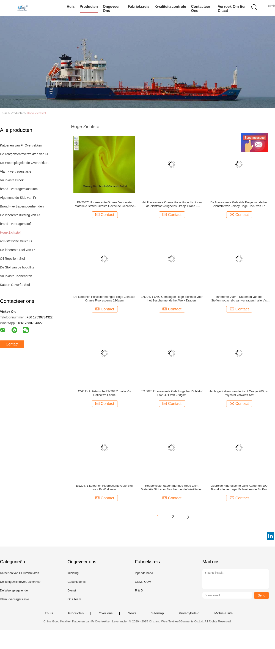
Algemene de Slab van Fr (18, 197)
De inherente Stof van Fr (17, 250)
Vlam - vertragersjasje (15, 171)
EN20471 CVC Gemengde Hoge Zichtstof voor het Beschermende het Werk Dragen (172, 298)
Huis (71, 6)
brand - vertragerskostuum (19, 189)
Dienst (71, 590)
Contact (12, 344)
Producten (89, 6)
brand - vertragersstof (15, 224)
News (132, 613)
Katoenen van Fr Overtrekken (21, 145)
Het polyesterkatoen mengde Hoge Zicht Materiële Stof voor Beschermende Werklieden (172, 487)
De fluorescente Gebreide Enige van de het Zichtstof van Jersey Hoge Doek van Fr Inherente (238, 204)
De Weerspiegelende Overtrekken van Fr (26, 163)
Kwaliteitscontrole (170, 6)
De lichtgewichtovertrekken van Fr (24, 154)
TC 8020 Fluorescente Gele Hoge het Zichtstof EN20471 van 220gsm (172, 393)
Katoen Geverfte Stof (15, 285)
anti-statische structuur (16, 241)
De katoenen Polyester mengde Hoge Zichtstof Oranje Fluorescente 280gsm (104, 298)
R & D (139, 590)
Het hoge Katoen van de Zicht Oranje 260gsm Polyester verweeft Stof (239, 393)
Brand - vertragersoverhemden (22, 206)
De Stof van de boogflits (17, 267)
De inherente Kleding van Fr (20, 215)
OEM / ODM (143, 581)
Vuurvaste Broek (12, 180)
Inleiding (72, 573)
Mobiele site (223, 613)
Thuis (49, 613)
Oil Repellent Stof (12, 258)
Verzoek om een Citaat (232, 9)
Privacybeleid (189, 613)
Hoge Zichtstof (36, 113)
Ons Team (74, 599)
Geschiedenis (76, 581)
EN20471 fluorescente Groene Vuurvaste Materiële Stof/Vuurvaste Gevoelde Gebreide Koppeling (104, 204)
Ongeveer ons (111, 9)
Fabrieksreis (138, 6)
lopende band (144, 573)
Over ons (106, 613)
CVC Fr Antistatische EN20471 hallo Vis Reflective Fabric (104, 393)
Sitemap (157, 613)
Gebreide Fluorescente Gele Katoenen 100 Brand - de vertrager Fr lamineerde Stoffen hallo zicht (239, 487)
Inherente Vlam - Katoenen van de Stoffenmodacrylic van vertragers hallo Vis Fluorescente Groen (239, 298)
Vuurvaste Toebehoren (16, 276)
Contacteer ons (200, 9)
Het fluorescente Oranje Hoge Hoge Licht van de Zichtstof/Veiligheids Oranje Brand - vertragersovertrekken (172, 204)
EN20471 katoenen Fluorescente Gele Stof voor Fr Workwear (104, 487)
